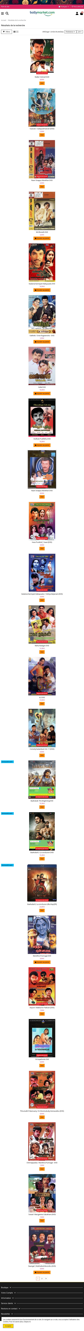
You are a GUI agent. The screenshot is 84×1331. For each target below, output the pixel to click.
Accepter (8, 1326)
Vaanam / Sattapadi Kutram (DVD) (42, 129)
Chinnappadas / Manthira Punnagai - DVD (42, 1163)
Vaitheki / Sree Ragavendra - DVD (42, 335)
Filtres (6, 32)
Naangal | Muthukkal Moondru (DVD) (42, 1266)
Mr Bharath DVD (42, 232)
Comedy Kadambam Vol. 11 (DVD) (42, 749)
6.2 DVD (42, 697)
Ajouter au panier (42, 238)
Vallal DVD (42, 387)
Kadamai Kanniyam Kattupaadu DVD (42, 284)
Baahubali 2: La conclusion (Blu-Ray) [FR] (42, 904)
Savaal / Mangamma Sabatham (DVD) (42, 1214)
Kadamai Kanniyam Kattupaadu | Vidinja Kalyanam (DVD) (42, 594)
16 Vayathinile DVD (42, 1059)
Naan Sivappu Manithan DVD (42, 180)
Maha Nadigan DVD (42, 646)
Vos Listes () (77, 7)
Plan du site (5, 7)
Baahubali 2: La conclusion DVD (42, 852)
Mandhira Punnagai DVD (42, 956)
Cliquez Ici (27, 1322)
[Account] (77, 13)
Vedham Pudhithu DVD (42, 439)
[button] (2, 13)
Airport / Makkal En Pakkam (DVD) (42, 1008)
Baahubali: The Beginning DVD (42, 801)
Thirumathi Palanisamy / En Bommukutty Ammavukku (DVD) (42, 1111)
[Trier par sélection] (70, 31)
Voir (42, 83)
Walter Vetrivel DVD (42, 77)
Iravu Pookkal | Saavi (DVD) (42, 542)
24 (80, 32)
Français (64, 7)
